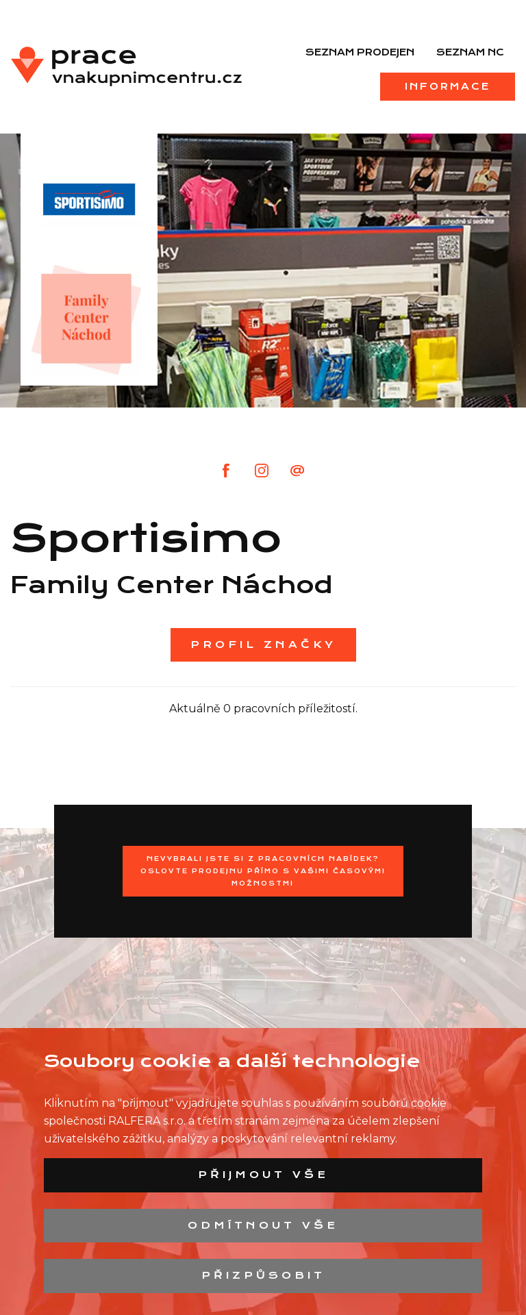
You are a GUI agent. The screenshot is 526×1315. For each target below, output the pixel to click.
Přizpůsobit (263, 1275)
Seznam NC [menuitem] (470, 52)
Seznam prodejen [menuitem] (359, 52)
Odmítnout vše (263, 1225)
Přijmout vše (263, 1174)
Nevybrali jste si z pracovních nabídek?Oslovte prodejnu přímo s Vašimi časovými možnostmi (263, 871)
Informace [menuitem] (447, 86)
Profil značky (263, 644)
